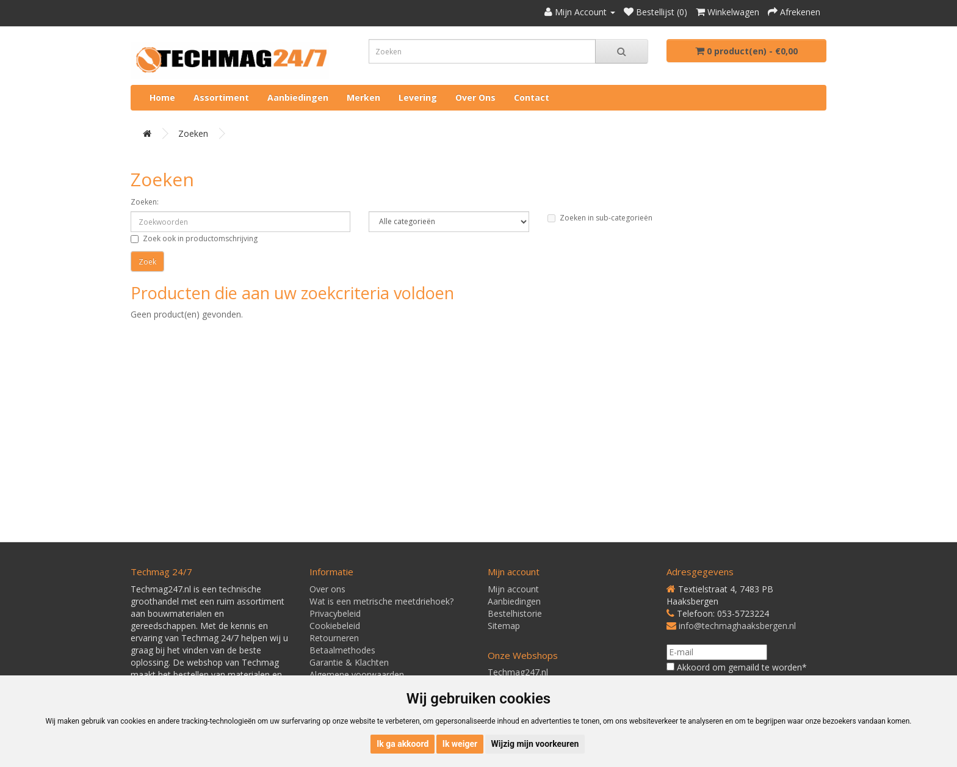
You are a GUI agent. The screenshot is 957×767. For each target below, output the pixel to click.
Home (162, 97)
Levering (418, 97)
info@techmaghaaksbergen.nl (737, 625)
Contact (531, 97)
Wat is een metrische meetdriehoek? (381, 601)
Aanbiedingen (297, 97)
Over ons (475, 97)
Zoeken (193, 133)
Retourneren (334, 638)
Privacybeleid (335, 613)
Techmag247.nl (518, 672)
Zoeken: (145, 202)
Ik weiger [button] (459, 744)
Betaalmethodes (342, 650)
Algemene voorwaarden (356, 674)
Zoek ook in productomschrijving (194, 238)
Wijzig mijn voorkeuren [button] (535, 744)
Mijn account (513, 589)
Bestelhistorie (515, 613)
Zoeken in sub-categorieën (599, 218)
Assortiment (221, 97)
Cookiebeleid (334, 625)
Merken (363, 97)
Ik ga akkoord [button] (402, 744)
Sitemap (504, 625)
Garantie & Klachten (349, 662)
